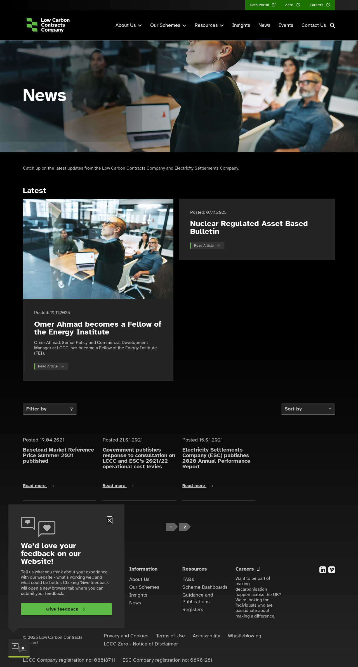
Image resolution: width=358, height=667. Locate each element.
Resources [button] (209, 25)
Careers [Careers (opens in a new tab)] (317, 5)
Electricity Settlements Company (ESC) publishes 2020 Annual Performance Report (216, 458)
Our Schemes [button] (168, 25)
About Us (139, 579)
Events (286, 25)
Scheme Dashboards (204, 587)
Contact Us (314, 25)
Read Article (48, 366)
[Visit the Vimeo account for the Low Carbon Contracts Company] (331, 569)
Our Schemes (144, 587)
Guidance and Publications (197, 598)
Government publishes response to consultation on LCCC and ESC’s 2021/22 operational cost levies (139, 458)
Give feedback (62, 609)
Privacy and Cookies (126, 636)
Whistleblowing (244, 636)
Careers (244, 569)
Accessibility (206, 636)
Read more (38, 485)
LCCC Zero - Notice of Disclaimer (141, 644)
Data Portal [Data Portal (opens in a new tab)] (260, 5)
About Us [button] (129, 25)
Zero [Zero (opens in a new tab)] (290, 5)
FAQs (188, 579)
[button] (332, 25)
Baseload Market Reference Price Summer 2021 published (58, 455)
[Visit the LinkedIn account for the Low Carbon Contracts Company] (322, 569)
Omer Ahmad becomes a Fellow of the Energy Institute (97, 328)
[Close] (109, 520)
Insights (241, 25)
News (264, 25)
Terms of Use (170, 636)
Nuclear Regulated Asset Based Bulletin (249, 227)
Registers (192, 609)
